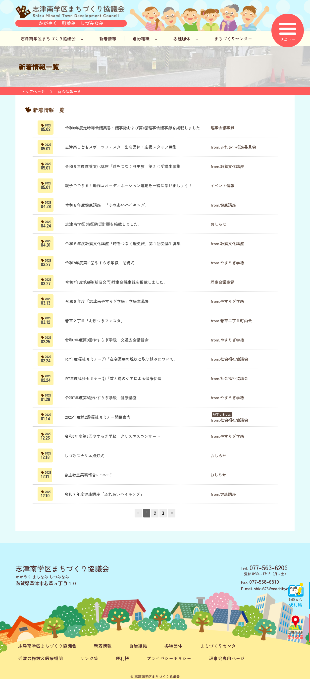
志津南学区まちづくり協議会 (52, 39)
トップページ (33, 91)
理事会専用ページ (227, 658)
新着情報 (107, 39)
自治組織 (145, 39)
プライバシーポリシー (169, 658)
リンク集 (89, 658)
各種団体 (185, 39)
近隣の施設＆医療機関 (40, 658)
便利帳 (122, 658)
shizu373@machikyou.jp (274, 588)
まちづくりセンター (233, 39)
